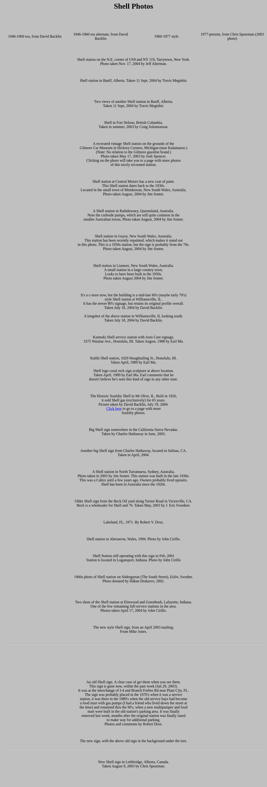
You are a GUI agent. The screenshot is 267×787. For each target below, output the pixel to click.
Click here (114, 409)
